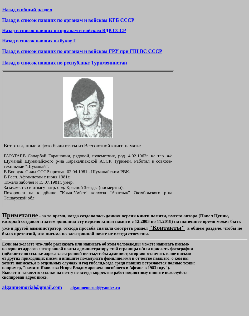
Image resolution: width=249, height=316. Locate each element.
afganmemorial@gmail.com (32, 287)
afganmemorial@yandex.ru (95, 287)
